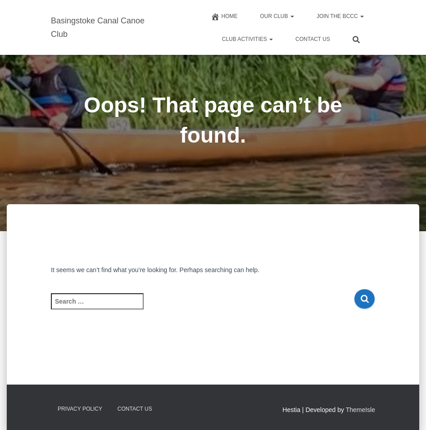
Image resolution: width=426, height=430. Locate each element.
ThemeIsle (360, 409)
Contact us (312, 39)
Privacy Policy (80, 409)
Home (224, 16)
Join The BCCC (340, 16)
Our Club (277, 16)
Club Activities (247, 39)
